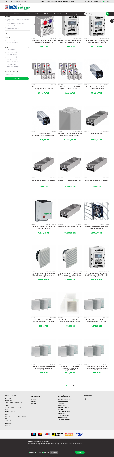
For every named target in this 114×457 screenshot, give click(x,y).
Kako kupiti (61, 419)
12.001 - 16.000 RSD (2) (12, 77)
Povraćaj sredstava (63, 431)
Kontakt (33, 419)
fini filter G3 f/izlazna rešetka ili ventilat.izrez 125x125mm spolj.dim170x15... (70, 384)
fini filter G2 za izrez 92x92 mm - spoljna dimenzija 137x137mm (96, 336)
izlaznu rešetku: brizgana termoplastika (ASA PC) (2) (18, 35)
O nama (33, 415)
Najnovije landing (11, 56)
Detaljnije (30, 448)
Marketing (46, 452)
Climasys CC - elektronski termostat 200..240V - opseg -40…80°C (96, 57)
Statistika (39, 452)
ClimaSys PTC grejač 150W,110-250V (70, 196)
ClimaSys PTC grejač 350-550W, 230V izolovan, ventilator (44, 243)
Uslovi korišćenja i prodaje (65, 415)
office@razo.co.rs (10, 427)
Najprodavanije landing (12, 58)
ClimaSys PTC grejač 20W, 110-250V (96, 196)
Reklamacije (61, 429)
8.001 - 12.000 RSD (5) (12, 75)
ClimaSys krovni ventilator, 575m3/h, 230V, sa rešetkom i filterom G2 (70, 150)
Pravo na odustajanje (64, 435)
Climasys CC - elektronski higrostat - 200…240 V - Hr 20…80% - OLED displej (70, 58)
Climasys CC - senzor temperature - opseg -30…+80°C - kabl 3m (43, 103)
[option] (57, 1)
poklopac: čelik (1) (11, 41)
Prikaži (90, 20)
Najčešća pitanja (62, 433)
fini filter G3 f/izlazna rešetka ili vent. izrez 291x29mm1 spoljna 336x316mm (44, 384)
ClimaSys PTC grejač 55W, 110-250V (70, 242)
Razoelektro (8, 17)
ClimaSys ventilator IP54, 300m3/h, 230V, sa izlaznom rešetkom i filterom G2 (44, 290)
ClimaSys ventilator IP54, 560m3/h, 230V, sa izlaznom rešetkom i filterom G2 (70, 290)
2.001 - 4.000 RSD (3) (12, 68)
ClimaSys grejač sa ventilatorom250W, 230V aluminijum (43, 150)
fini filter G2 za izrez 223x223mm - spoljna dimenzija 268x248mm (70, 336)
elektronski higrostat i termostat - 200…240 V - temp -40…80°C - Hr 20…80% (97, 290)
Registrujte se (97, 1)
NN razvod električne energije (24, 17)
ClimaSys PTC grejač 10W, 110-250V (44, 196)
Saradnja (33, 417)
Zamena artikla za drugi (64, 427)
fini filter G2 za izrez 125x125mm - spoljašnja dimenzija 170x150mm (44, 336)
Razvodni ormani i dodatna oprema (41, 17)
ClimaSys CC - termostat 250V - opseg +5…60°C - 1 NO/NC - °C (70, 103)
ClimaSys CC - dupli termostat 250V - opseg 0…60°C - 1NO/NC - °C (44, 57)
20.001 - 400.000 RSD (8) (13, 82)
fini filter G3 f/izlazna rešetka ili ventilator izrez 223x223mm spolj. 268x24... (97, 384)
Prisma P (8, 24)
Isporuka (60, 425)
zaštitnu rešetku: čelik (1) (13, 44)
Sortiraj (62, 20)
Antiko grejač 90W (97, 149)
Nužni (32, 452)
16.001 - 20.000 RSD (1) (12, 80)
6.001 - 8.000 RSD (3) (12, 72)
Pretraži (17, 94)
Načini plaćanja (62, 421)
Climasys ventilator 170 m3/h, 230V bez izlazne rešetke (96, 243)
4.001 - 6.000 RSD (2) (12, 70)
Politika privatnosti (63, 417)
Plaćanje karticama (63, 423)
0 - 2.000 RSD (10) (11, 65)
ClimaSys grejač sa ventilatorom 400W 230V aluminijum (96, 103)
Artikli (14, 17)
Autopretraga (55, 20)
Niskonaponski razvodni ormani (59, 17)
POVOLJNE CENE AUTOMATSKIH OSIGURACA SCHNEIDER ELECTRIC (58, 1)
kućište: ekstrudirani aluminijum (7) (15, 39)
